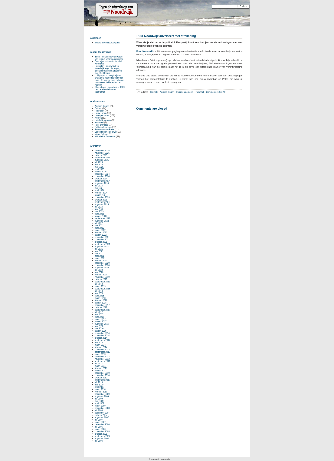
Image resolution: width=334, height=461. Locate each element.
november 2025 (102, 153)
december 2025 (102, 150)
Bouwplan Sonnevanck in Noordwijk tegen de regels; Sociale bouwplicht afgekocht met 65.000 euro (108, 69)
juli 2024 (99, 186)
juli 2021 (99, 249)
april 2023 (99, 214)
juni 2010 (99, 385)
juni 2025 (99, 164)
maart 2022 (100, 230)
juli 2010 (99, 382)
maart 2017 (100, 319)
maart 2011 (100, 366)
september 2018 (102, 289)
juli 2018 (99, 291)
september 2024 (102, 181)
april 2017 (99, 317)
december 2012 (102, 356)
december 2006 (102, 424)
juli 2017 (99, 312)
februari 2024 (101, 193)
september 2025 (102, 157)
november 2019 (102, 277)
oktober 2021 (101, 242)
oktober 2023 (101, 200)
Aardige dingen (167, 92)
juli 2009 (99, 399)
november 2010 (102, 375)
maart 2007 (100, 422)
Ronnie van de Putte (104, 129)
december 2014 (102, 333)
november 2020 (102, 265)
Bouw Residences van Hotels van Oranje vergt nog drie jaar (109, 58)
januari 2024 (101, 195)
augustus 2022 (102, 221)
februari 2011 (101, 368)
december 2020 (102, 263)
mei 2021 (99, 253)
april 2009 (99, 403)
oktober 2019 (101, 279)
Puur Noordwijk (145, 51)
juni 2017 (99, 314)
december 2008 (102, 408)
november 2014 (102, 335)
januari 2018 (101, 303)
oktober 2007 (101, 415)
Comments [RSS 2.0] (216, 92)
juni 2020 (99, 272)
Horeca (98, 118)
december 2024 (102, 174)
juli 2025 (99, 162)
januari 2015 (101, 331)
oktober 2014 (101, 338)
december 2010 (102, 373)
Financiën (99, 111)
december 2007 (102, 413)
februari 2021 (101, 260)
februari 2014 (101, 347)
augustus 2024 (102, 183)
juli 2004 (99, 441)
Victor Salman (101, 134)
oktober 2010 (101, 378)
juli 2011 (99, 363)
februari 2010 (101, 392)
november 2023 (102, 197)
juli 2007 (99, 420)
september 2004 (102, 436)
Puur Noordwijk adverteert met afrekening (166, 36)
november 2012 (102, 359)
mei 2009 (99, 401)
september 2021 (102, 244)
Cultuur (98, 108)
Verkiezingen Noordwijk (106, 132)
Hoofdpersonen (102, 115)
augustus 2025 (102, 160)
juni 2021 (99, 251)
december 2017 (102, 305)
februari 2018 (101, 300)
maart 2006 (100, 429)
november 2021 (102, 239)
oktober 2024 (101, 179)
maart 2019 (100, 286)
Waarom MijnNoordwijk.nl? (107, 43)
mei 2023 (99, 211)
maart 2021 (100, 258)
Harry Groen (101, 113)
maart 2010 (100, 389)
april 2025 (99, 169)
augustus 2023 (102, 204)
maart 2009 (100, 406)
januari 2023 (101, 216)
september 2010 (102, 380)
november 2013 (102, 349)
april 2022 (99, 228)
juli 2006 (99, 427)
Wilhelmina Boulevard (105, 136)
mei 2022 (99, 225)
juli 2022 (99, 223)
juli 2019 (99, 284)
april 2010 (99, 387)
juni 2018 (99, 293)
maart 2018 (100, 298)
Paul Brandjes (101, 125)
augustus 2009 (102, 396)
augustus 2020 (102, 267)
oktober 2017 (101, 307)
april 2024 (99, 190)
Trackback (199, 92)
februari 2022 (101, 232)
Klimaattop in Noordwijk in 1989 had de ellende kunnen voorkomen (110, 89)
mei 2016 (99, 328)
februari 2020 (101, 274)
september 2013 (102, 352)
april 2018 (99, 296)
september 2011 (102, 361)
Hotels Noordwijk (103, 120)
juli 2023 (99, 207)
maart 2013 (100, 354)
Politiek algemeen (184, 92)
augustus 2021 (102, 246)
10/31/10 (154, 92)
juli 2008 (99, 410)
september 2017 (102, 310)
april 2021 (99, 256)
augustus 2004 (102, 438)
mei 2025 (99, 167)
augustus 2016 (102, 324)
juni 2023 (99, 209)
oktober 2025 (101, 155)
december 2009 (102, 394)
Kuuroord (99, 122)
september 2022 (102, 218)
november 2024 (102, 176)
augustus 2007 (102, 417)
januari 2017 (101, 321)
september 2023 (102, 202)
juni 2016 (99, 326)
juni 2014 (99, 342)
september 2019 (102, 282)
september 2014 (102, 340)
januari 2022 (101, 235)
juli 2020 (99, 270)
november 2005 (102, 431)
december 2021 (102, 237)
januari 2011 (101, 370)
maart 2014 (100, 345)
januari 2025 (101, 171)
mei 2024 (99, 188)
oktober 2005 (101, 434)
